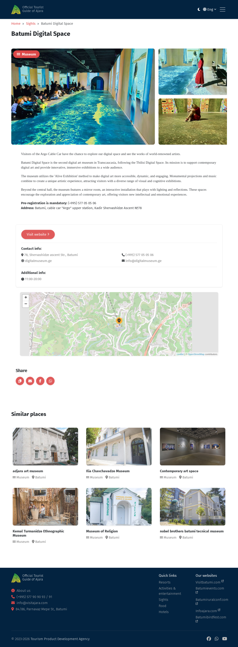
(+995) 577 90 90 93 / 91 (31, 597)
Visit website (68, 259)
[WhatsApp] (216, 639)
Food (162, 606)
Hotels (164, 612)
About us (20, 591)
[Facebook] (209, 639)
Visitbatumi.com (210, 582)
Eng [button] (209, 9)
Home (16, 23)
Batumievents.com (210, 590)
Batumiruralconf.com (211, 601)
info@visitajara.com (29, 603)
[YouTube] (224, 639)
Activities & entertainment (170, 591)
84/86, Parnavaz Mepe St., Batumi (39, 609)
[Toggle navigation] (222, 9)
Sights (30, 23)
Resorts (164, 582)
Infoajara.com (208, 610)
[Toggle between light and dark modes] (199, 9)
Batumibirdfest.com (211, 619)
